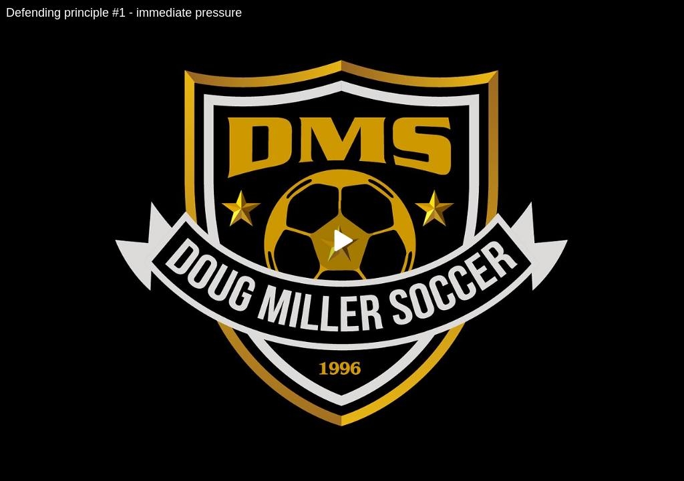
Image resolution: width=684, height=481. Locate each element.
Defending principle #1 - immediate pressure (124, 12)
